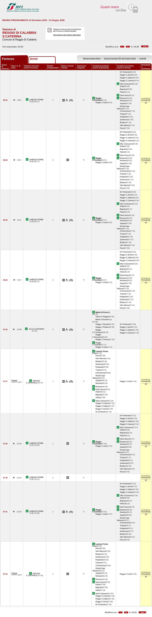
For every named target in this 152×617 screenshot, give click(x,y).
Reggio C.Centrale (96, 344)
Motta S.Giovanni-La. (103, 319)
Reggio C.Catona (126, 81)
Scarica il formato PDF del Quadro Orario (120, 58)
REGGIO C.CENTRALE (33, 382)
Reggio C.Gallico (126, 78)
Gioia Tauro (124, 95)
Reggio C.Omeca (102, 339)
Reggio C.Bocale (102, 324)
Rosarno (123, 98)
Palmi (122, 92)
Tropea (122, 114)
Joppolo (123, 103)
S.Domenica (124, 111)
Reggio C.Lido (101, 102)
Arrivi (34, 58)
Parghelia (123, 117)
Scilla (122, 86)
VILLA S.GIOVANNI (36, 329)
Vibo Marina (124, 125)
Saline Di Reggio (102, 317)
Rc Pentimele (125, 72)
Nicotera (123, 101)
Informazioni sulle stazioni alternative (67, 35)
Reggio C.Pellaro (102, 327)
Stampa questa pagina (91, 58)
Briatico (123, 122)
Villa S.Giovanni (126, 84)
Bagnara (123, 89)
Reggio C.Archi (126, 75)
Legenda (142, 58)
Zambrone (124, 120)
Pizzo (122, 128)
